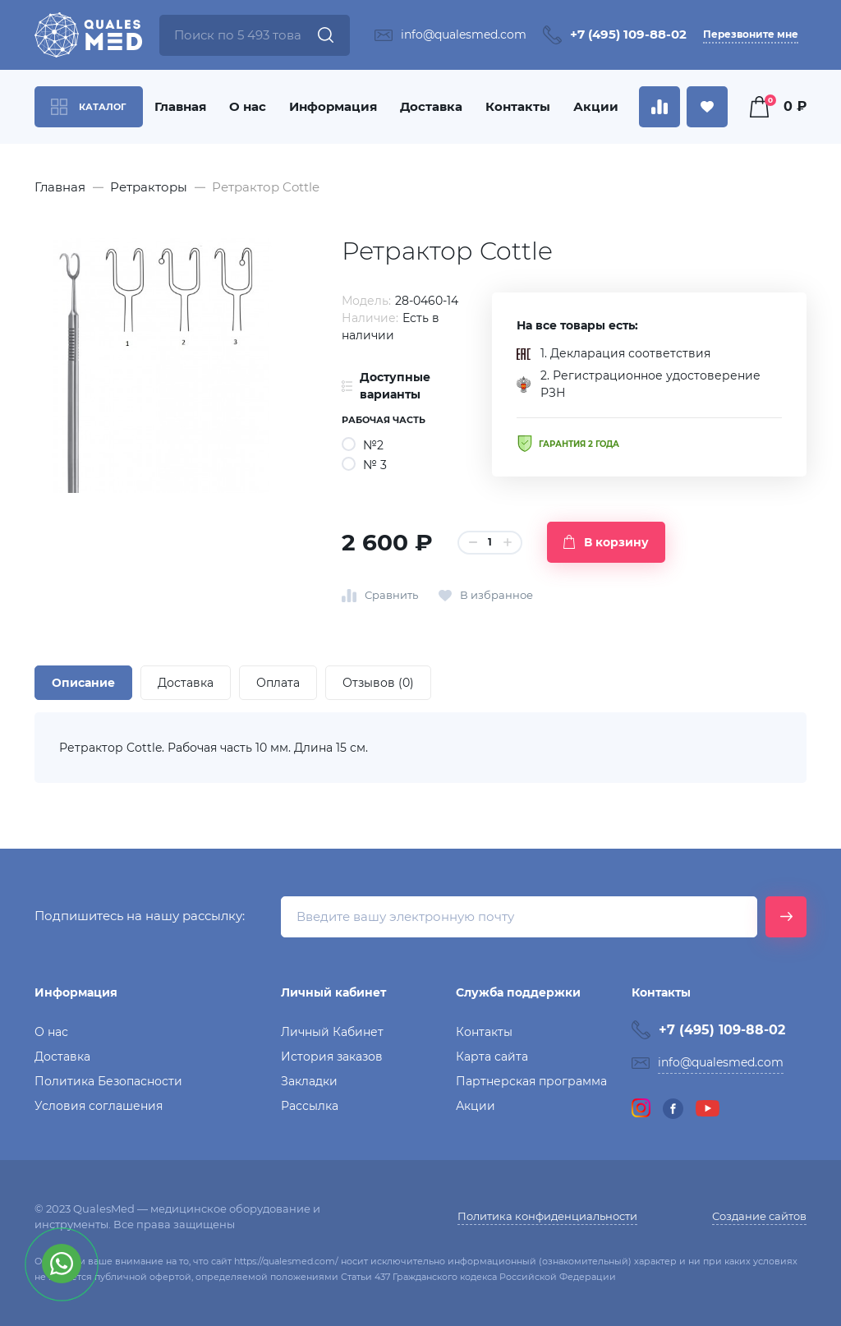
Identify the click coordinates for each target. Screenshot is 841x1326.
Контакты (517, 106)
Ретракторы (148, 187)
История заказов (332, 1056)
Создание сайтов (759, 1215)
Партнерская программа (531, 1081)
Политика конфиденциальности (547, 1215)
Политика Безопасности (108, 1081)
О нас (247, 106)
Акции (595, 106)
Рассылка (309, 1105)
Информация (333, 106)
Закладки (309, 1081)
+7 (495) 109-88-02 (628, 34)
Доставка (431, 106)
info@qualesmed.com (463, 34)
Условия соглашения (98, 1105)
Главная (180, 106)
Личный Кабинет (332, 1031)
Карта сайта (492, 1056)
